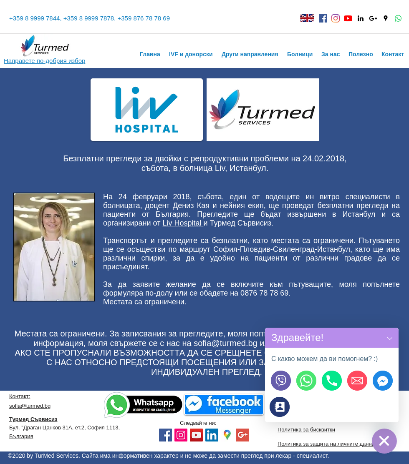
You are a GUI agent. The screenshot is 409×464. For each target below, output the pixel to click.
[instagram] (335, 18)
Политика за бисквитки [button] (306, 429)
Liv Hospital (182, 223)
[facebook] (323, 18)
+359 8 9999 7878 (88, 18)
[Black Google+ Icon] (373, 18)
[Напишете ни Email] (357, 381)
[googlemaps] (227, 435)
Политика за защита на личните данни (326, 444)
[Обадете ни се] (332, 381)
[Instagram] (180, 435)
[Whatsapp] (398, 18)
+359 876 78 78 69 (143, 18)
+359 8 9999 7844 (34, 18)
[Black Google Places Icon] (385, 18)
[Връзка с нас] (279, 407)
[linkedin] (360, 18)
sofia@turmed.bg (226, 343)
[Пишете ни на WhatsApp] (306, 381)
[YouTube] (348, 18)
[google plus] (242, 435)
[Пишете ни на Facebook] (383, 381)
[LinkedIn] (211, 435)
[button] (389, 338)
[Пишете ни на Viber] (281, 381)
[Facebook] (165, 435)
